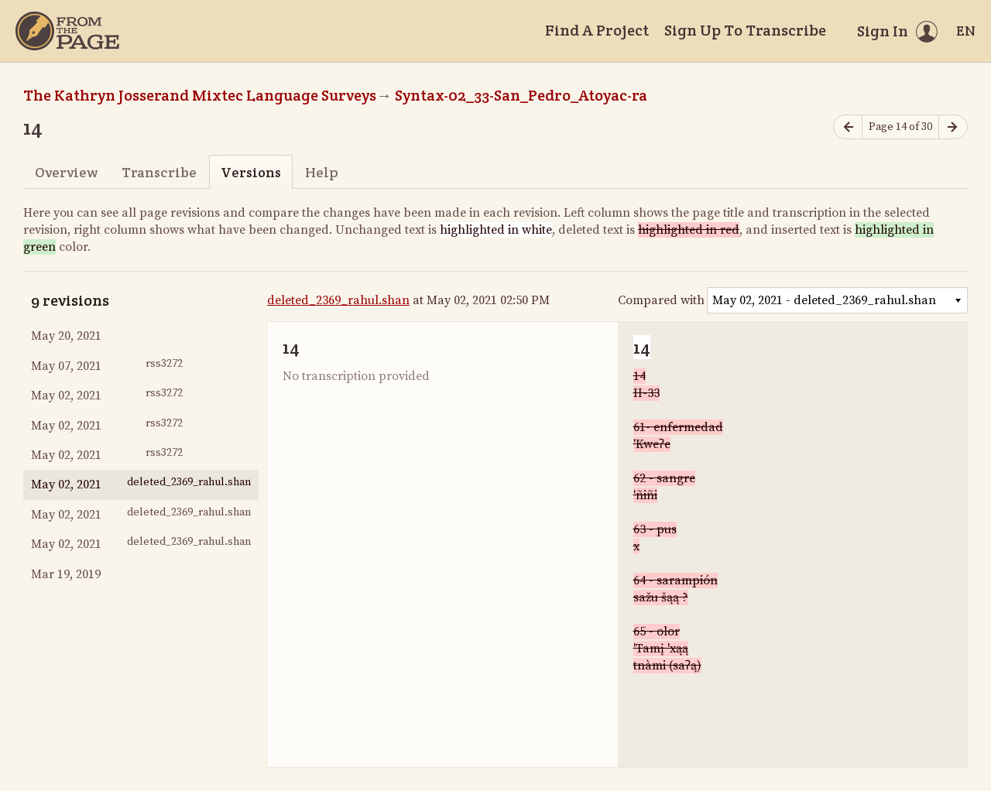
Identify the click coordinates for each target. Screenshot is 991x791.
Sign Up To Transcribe (745, 30)
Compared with (661, 300)
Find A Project (597, 30)
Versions (251, 172)
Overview (66, 172)
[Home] (67, 31)
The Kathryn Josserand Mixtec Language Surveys (199, 95)
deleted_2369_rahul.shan (338, 300)
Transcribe (159, 172)
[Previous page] (847, 127)
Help (321, 172)
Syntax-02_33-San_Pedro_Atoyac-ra (521, 95)
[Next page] (953, 127)
